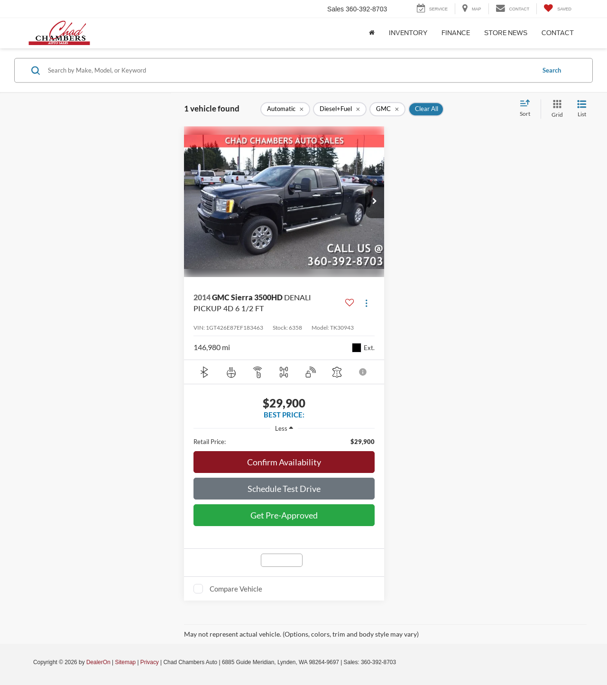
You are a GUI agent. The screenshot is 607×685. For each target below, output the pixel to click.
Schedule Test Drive (284, 488)
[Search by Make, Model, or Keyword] (290, 70)
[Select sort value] (528, 108)
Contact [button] (558, 33)
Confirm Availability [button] (284, 462)
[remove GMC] (387, 109)
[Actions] (366, 303)
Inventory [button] (408, 33)
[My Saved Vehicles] (557, 8)
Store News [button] (505, 33)
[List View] (582, 109)
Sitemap (125, 662)
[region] (284, 441)
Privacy (149, 662)
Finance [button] (455, 33)
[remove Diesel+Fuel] (340, 109)
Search (552, 70)
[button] (374, 201)
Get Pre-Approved (284, 515)
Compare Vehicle (236, 588)
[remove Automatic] (285, 109)
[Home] (372, 33)
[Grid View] (555, 109)
